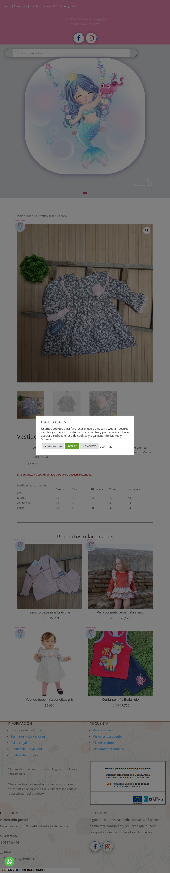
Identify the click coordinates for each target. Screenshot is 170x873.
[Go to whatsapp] (9, 861)
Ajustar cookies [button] (53, 446)
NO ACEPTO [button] (90, 446)
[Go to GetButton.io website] (9, 869)
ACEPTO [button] (72, 446)
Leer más (106, 446)
